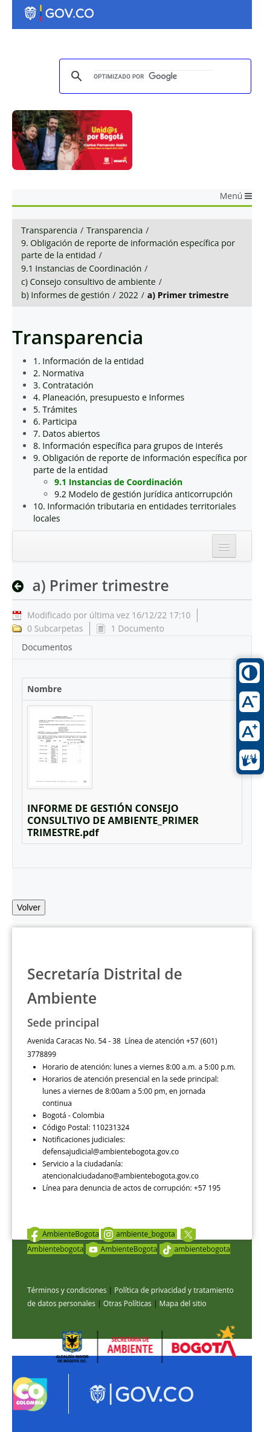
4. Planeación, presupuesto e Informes (108, 397)
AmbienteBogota (63, 1234)
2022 (128, 295)
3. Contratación (63, 385)
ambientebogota (195, 1249)
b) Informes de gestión (65, 295)
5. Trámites (55, 409)
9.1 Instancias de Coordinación (81, 268)
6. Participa (55, 421)
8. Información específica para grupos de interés (128, 445)
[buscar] (153, 76)
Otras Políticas (127, 1303)
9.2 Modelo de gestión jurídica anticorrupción (143, 494)
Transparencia (49, 230)
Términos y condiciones (66, 1290)
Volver (28, 907)
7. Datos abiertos (66, 433)
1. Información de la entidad (88, 361)
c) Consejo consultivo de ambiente (88, 281)
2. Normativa (58, 373)
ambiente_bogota (139, 1234)
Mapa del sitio (183, 1303)
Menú (236, 195)
